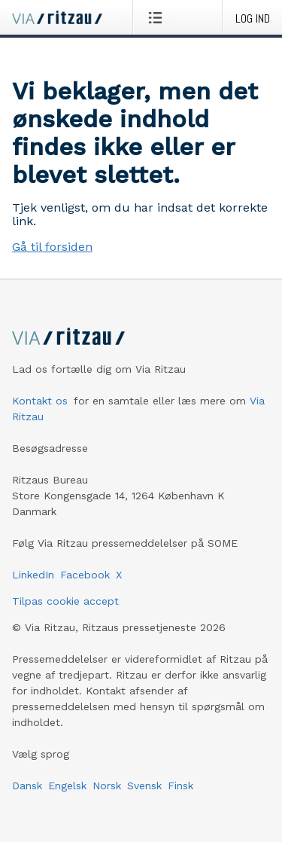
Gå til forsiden (52, 246)
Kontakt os (40, 401)
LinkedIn (33, 575)
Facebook (85, 575)
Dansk (27, 785)
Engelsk (67, 785)
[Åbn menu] (158, 17)
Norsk (106, 785)
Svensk (144, 785)
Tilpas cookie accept (65, 601)
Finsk (180, 785)
